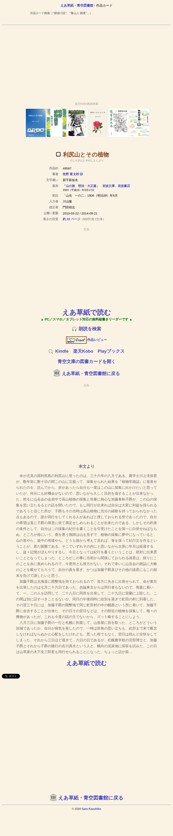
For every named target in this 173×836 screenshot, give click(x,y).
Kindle (62, 351)
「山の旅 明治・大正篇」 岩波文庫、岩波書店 (96, 186)
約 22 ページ (71, 219)
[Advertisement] (86, 61)
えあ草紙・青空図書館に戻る (91, 373)
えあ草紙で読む (86, 312)
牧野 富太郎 (71, 174)
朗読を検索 (90, 328)
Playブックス (111, 351)
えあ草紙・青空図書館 (76, 5)
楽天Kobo (83, 351)
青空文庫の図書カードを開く (87, 361)
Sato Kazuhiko (91, 809)
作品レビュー (86, 340)
